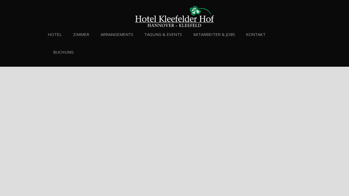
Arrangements (117, 34)
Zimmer (81, 34)
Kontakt (256, 34)
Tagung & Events (163, 34)
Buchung (63, 52)
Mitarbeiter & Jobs (214, 34)
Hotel (55, 34)
